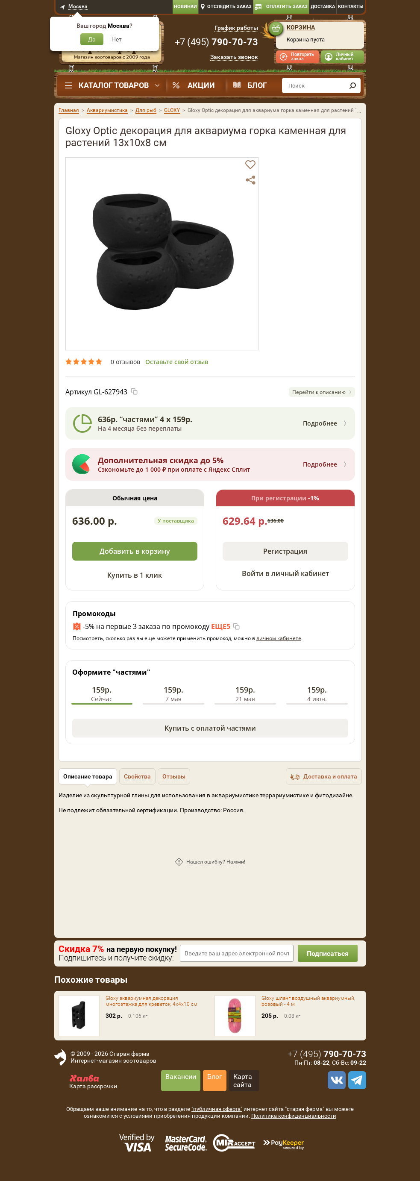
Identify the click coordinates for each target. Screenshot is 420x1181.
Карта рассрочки (93, 1086)
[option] (161, 253)
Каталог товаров (114, 85)
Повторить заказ (302, 57)
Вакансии (180, 1076)
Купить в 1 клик (134, 575)
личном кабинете (278, 638)
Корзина (301, 27)
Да (92, 39)
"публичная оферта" (216, 1109)
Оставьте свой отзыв (176, 362)
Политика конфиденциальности (293, 1116)
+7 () (216, 42)
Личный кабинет (344, 57)
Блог (257, 85)
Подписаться (328, 953)
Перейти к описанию (319, 392)
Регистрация (285, 551)
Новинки (185, 6)
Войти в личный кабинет (285, 573)
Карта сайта (242, 1080)
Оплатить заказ (287, 6)
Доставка (323, 6)
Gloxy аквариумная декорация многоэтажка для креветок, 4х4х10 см (151, 1001)
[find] (353, 85)
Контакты (351, 6)
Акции (201, 85)
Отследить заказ (229, 6)
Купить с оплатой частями (210, 728)
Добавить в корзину (135, 551)
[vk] (335, 1080)
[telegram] (356, 1080)
